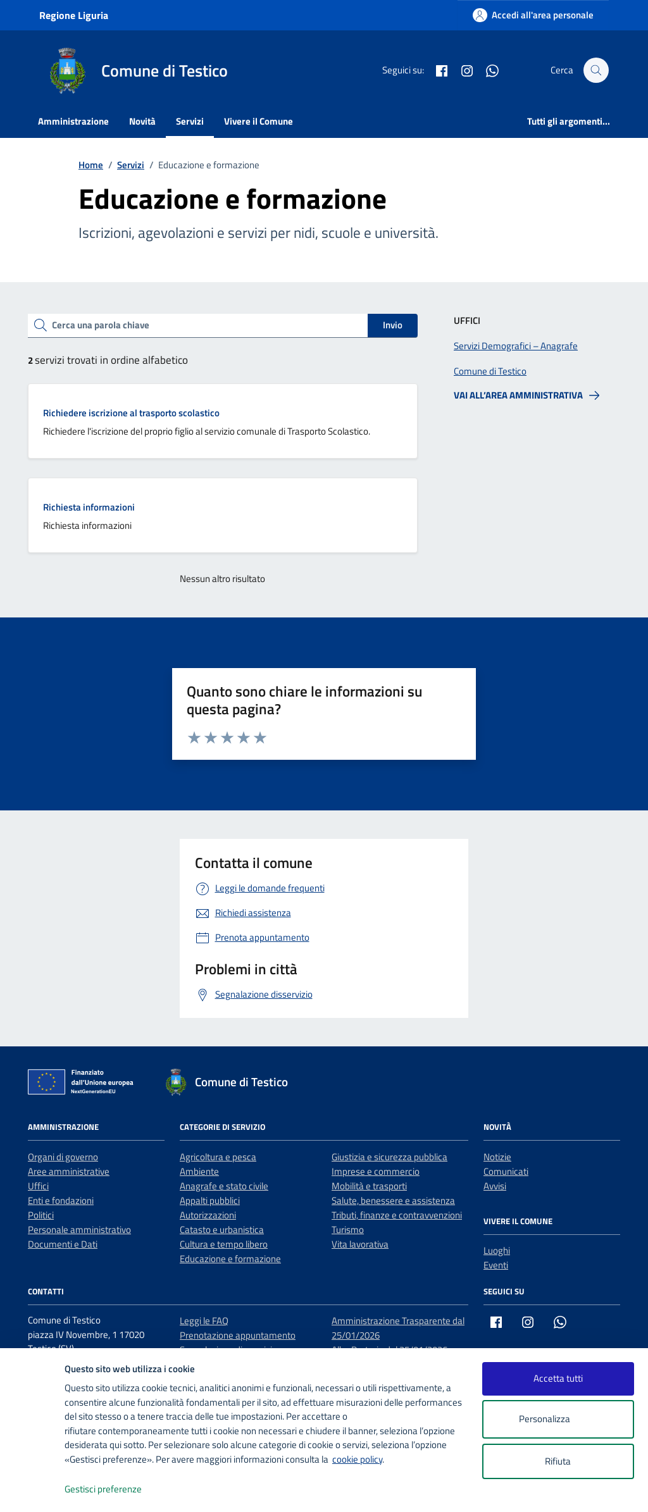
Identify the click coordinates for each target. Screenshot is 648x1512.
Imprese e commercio (376, 1171)
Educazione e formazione (230, 1258)
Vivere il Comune (258, 121)
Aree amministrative (68, 1171)
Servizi (190, 121)
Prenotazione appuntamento (238, 1335)
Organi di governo (63, 1156)
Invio (392, 325)
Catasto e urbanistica (222, 1229)
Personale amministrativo (79, 1229)
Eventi (495, 1265)
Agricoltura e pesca (218, 1156)
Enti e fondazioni (61, 1200)
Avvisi (494, 1186)
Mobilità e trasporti (369, 1186)
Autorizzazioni (208, 1215)
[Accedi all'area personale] (533, 15)
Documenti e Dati (62, 1244)
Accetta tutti (558, 1378)
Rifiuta (558, 1461)
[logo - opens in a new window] (32, 1489)
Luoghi (496, 1250)
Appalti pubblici (210, 1200)
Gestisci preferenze (116, 1489)
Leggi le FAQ (204, 1320)
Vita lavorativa (360, 1244)
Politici (41, 1215)
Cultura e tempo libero (224, 1244)
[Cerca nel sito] (596, 70)
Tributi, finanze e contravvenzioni (397, 1215)
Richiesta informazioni (89, 507)
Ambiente (199, 1171)
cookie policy (357, 1459)
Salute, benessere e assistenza (393, 1200)
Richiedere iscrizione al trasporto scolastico (131, 413)
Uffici (38, 1186)
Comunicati (505, 1171)
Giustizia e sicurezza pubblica (389, 1156)
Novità (142, 121)
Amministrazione (73, 121)
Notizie (497, 1156)
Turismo (348, 1229)
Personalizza (558, 1419)
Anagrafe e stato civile (224, 1186)
